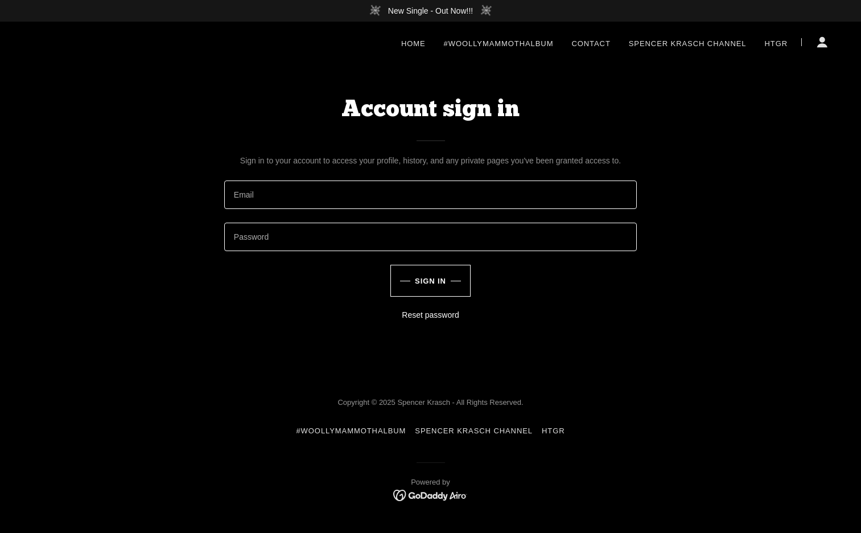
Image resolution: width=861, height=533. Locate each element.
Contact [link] (590, 43)
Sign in (430, 281)
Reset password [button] (430, 314)
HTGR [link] (776, 43)
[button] (822, 42)
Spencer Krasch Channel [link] (688, 43)
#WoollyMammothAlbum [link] (499, 43)
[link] (430, 494)
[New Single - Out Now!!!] (430, 10)
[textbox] (430, 195)
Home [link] (413, 43)
